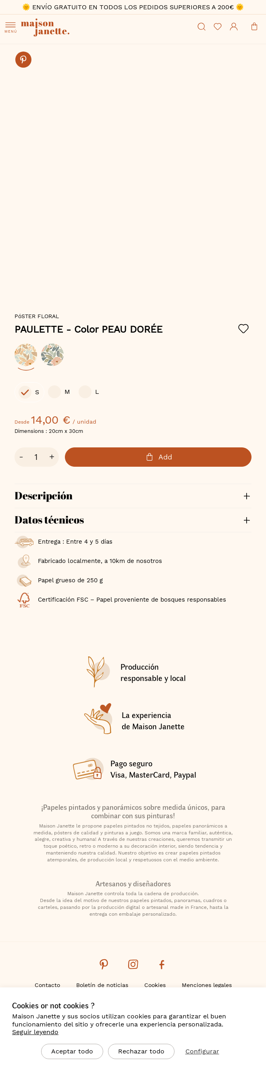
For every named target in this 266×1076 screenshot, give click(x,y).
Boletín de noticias (102, 985)
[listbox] (133, 358)
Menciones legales (207, 985)
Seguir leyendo (35, 1032)
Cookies (155, 985)
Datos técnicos (49, 519)
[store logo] (69, 28)
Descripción (44, 495)
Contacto (47, 985)
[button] (129, 294)
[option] (26, 354)
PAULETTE (88, 329)
